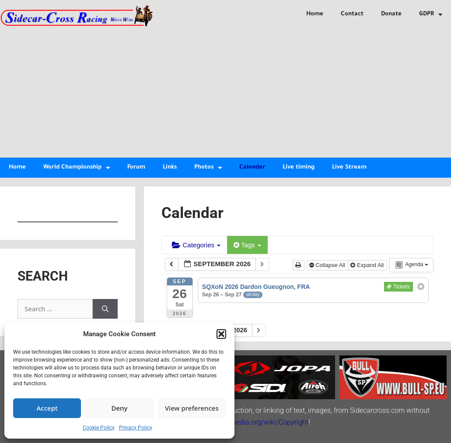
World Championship (76, 168)
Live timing (299, 167)
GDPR (430, 14)
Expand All (367, 265)
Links (170, 167)
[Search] (105, 309)
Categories (196, 245)
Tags (247, 245)
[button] (221, 334)
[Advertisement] (225, 92)
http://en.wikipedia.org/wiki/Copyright (250, 422)
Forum (136, 167)
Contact (352, 14)
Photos (208, 168)
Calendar (252, 167)
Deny (120, 408)
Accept (47, 408)
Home (314, 14)
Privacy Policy (135, 428)
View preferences (192, 408)
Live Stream (349, 167)
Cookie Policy (99, 428)
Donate (391, 14)
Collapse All (328, 265)
